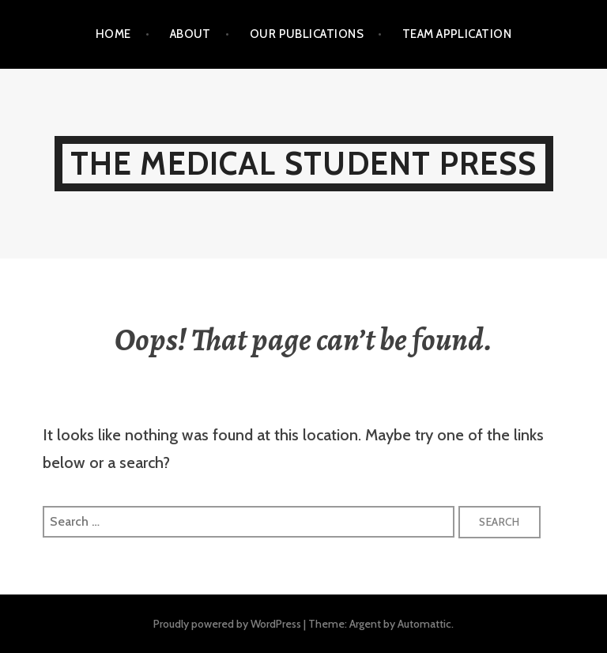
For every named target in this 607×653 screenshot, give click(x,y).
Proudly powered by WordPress (227, 624)
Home (113, 34)
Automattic (424, 624)
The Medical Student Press (303, 163)
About (190, 34)
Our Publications (307, 34)
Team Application (456, 34)
